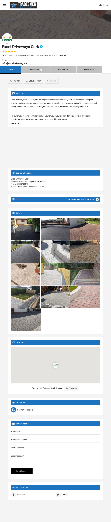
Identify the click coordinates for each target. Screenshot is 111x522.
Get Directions (71, 389)
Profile (10, 70)
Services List (63, 70)
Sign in (105, 5)
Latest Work (89, 70)
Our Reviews (35, 69)
